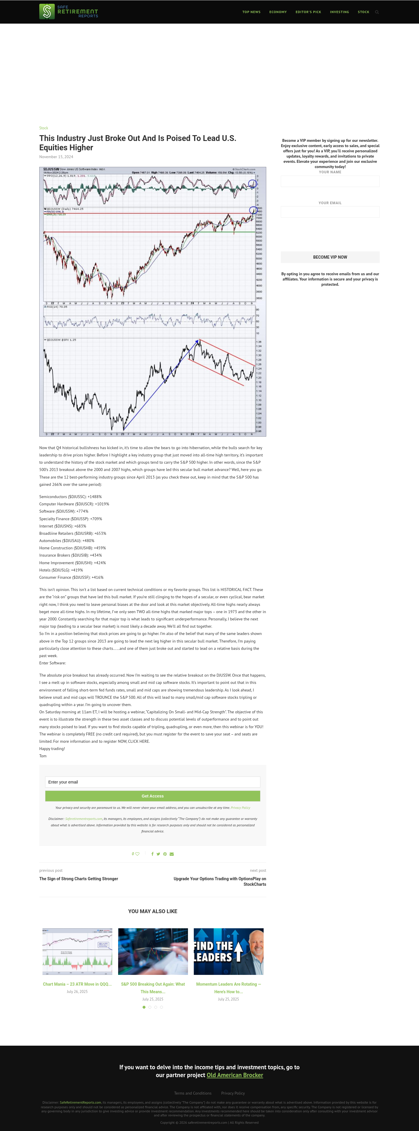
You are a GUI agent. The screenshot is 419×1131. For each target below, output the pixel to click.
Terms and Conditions (193, 1093)
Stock (364, 12)
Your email (330, 209)
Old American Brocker (235, 1075)
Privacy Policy (240, 807)
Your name (330, 178)
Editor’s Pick (308, 12)
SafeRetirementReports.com (80, 1102)
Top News (251, 12)
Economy (278, 12)
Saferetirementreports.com (83, 818)
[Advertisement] (209, 67)
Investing (339, 12)
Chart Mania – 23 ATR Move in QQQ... (77, 984)
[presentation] (325, 234)
